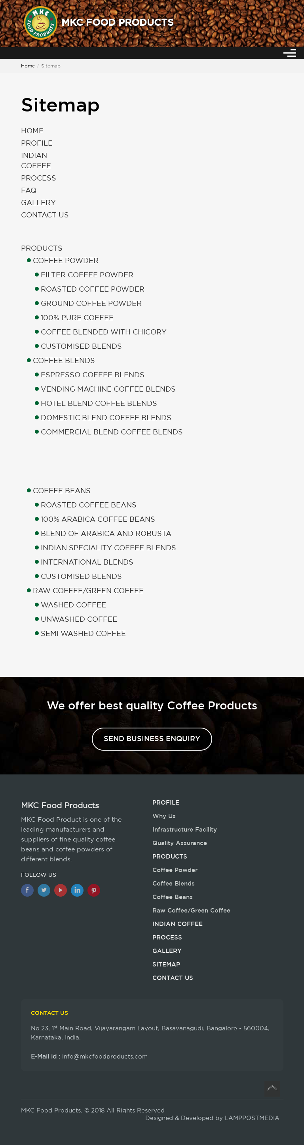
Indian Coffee (36, 161)
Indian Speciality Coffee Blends (108, 548)
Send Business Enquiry (152, 739)
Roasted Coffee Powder (92, 289)
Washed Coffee (73, 605)
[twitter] (44, 890)
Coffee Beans (62, 491)
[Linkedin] (77, 890)
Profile (37, 143)
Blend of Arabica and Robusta (106, 534)
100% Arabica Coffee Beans (98, 520)
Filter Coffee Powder (87, 275)
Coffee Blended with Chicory (104, 332)
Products (42, 249)
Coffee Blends (64, 361)
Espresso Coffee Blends (92, 375)
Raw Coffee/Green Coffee (88, 591)
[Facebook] (27, 890)
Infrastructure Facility (184, 829)
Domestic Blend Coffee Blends (106, 418)
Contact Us (45, 215)
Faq (28, 191)
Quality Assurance (179, 843)
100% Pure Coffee (77, 318)
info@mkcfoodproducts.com (105, 1056)
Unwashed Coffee (79, 620)
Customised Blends (81, 347)
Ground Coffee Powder (91, 304)
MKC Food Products (60, 805)
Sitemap (166, 964)
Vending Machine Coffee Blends (108, 389)
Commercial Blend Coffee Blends (112, 432)
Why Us (164, 816)
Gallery (38, 203)
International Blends (87, 562)
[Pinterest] (93, 890)
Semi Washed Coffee (83, 634)
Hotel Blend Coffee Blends (99, 404)
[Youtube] (60, 890)
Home (28, 66)
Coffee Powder (66, 261)
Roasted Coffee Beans (89, 505)
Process (38, 178)
